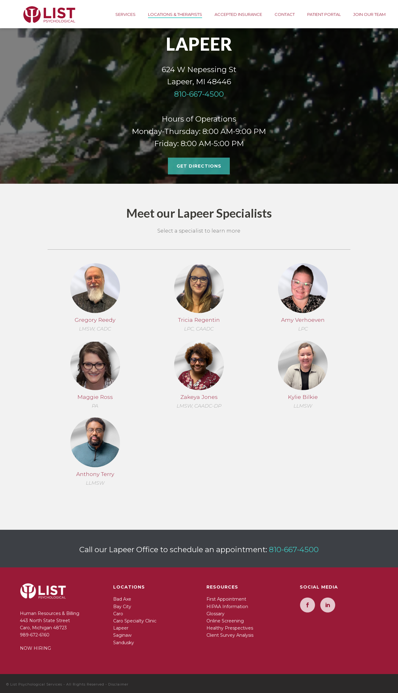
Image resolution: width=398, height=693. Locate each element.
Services (125, 14)
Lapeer (120, 628)
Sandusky (123, 642)
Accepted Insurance (238, 14)
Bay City (122, 606)
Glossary (215, 614)
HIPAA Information (227, 606)
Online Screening (225, 621)
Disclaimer (118, 684)
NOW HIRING (35, 648)
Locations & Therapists (175, 14)
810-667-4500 (199, 94)
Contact (285, 14)
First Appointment (226, 599)
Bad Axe (122, 599)
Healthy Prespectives (229, 628)
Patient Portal (324, 14)
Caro (118, 614)
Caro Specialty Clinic (134, 621)
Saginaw (122, 635)
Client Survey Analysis (229, 635)
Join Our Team (369, 14)
